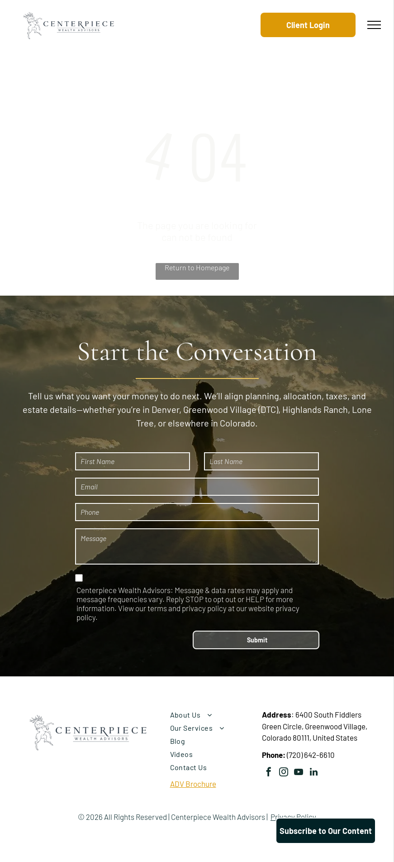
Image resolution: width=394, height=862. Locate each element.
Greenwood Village (219, 409)
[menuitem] (212, 714)
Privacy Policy (293, 816)
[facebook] (268, 773)
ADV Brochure (193, 783)
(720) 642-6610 (311, 754)
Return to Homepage (197, 267)
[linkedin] (313, 773)
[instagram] (283, 773)
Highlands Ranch (315, 409)
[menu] (374, 25)
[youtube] (298, 773)
